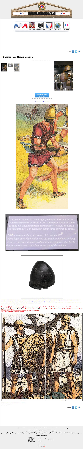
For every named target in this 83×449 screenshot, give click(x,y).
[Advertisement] (41, 41)
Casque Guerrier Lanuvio (6, 404)
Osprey (25, 400)
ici (67, 428)
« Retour (69, 51)
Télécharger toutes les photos (41, 95)
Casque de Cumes (36, 297)
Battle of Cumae (41, 308)
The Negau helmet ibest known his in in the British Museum (13, 308)
